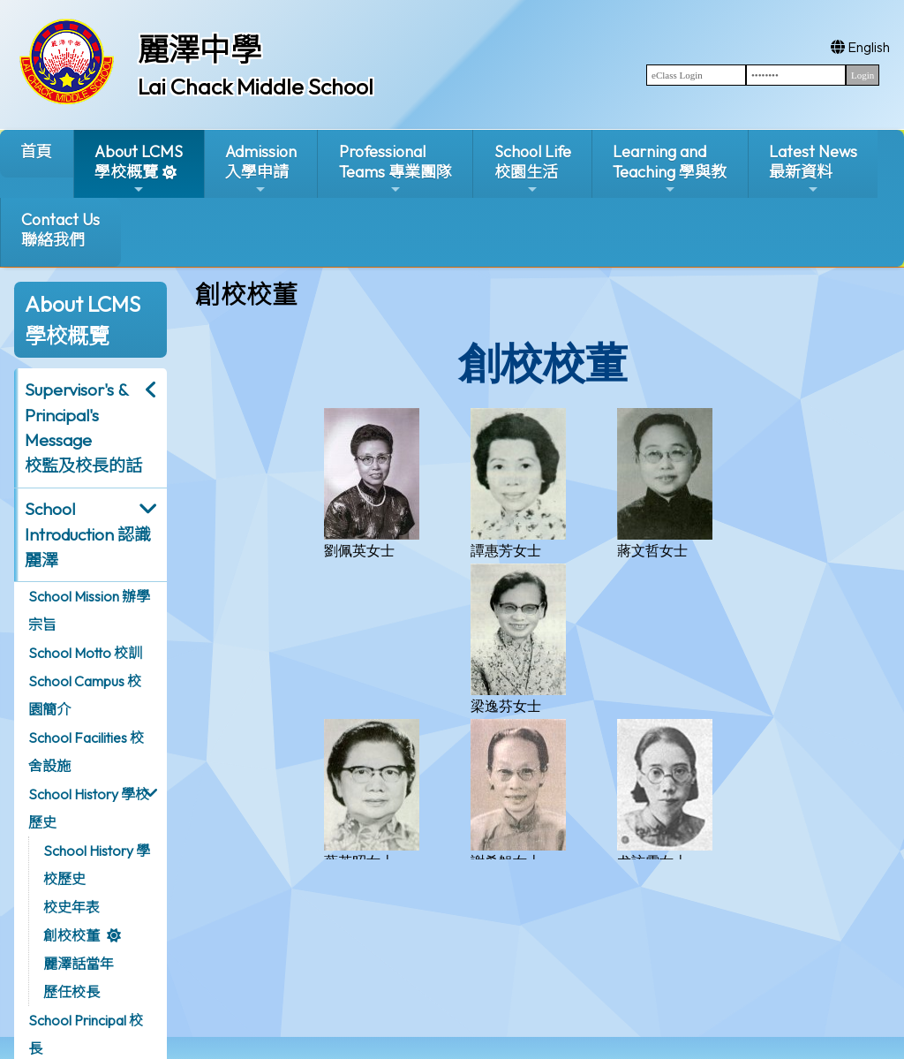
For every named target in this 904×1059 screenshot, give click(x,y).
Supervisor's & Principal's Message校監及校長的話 (83, 427)
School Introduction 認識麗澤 (88, 534)
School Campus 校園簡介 (84, 695)
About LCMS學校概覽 (138, 169)
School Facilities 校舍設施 (86, 752)
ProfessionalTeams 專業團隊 (395, 169)
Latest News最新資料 (813, 169)
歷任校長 (71, 992)
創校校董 (71, 935)
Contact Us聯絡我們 (60, 229)
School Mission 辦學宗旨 (89, 610)
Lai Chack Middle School (255, 86)
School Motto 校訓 (85, 653)
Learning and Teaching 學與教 (670, 169)
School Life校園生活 (532, 169)
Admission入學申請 (261, 169)
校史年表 (71, 907)
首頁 (36, 151)
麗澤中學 (199, 49)
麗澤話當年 (78, 963)
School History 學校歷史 (88, 808)
